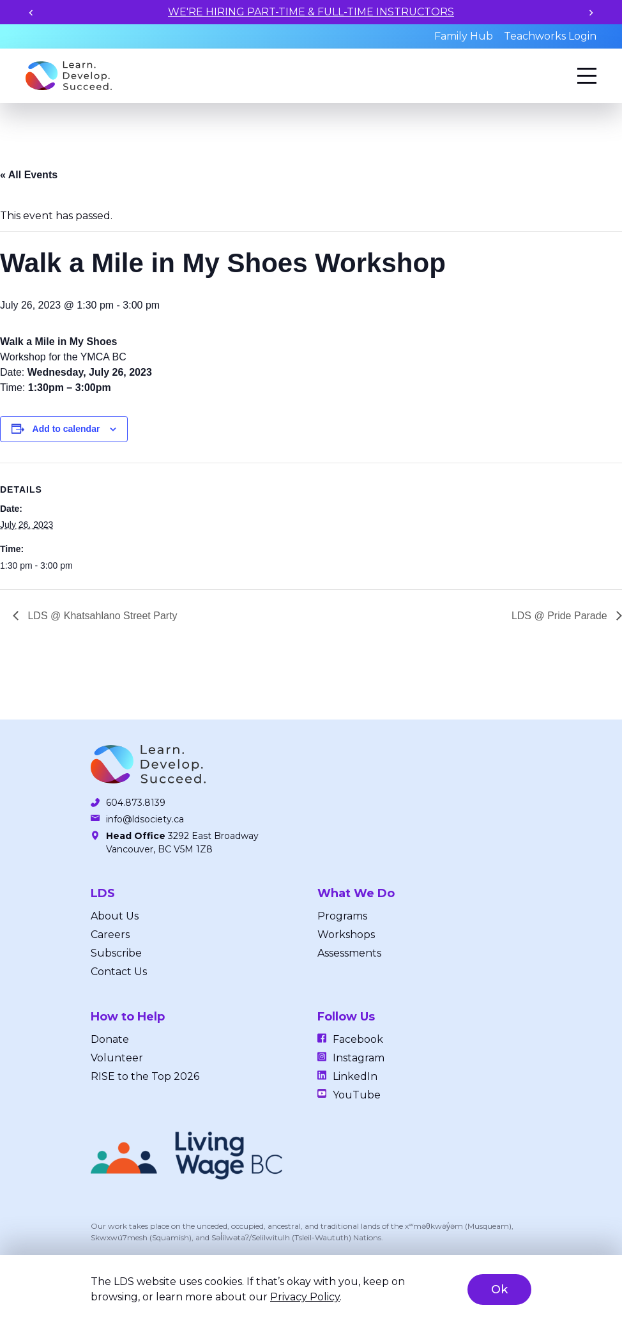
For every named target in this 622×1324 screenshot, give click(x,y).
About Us (115, 916)
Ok (499, 1289)
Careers (110, 934)
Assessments (349, 953)
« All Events (28, 174)
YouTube (357, 1095)
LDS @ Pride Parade (561, 615)
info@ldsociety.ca (145, 819)
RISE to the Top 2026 (145, 1076)
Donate (110, 1039)
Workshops (346, 934)
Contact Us (119, 972)
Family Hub (463, 36)
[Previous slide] (31, 12)
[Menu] (586, 76)
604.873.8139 (135, 802)
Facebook (358, 1039)
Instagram (358, 1058)
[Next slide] (591, 12)
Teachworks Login (550, 36)
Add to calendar (66, 429)
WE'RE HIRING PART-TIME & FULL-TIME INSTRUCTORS (311, 12)
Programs (342, 916)
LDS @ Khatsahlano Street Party (101, 615)
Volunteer (117, 1058)
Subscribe (116, 953)
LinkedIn (355, 1076)
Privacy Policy (305, 1297)
